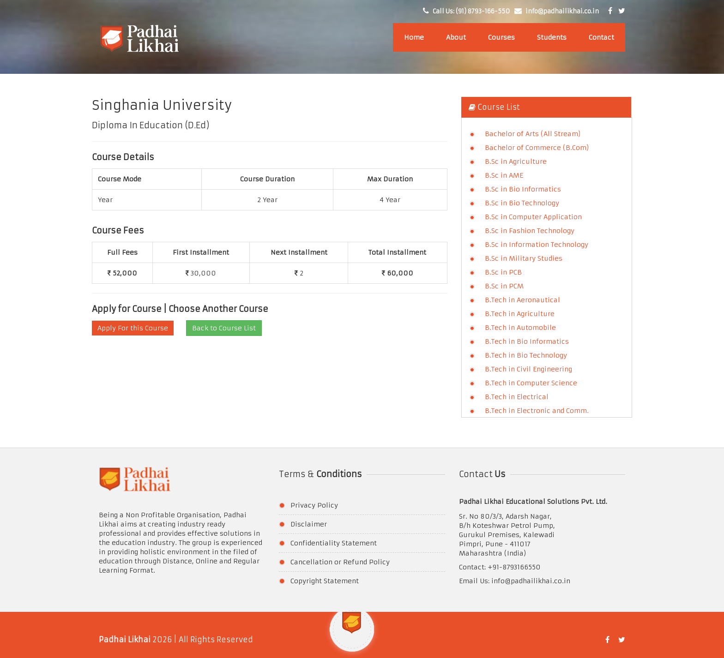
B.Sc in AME (504, 175)
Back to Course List (224, 328)
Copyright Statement (324, 581)
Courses (501, 37)
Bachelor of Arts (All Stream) (533, 134)
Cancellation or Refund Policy (340, 562)
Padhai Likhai (125, 639)
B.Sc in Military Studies (523, 258)
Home (414, 37)
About (456, 37)
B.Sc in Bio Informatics (523, 189)
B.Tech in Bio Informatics (527, 341)
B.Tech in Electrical (517, 397)
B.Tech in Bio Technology (526, 355)
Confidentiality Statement (333, 543)
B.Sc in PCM (504, 286)
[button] (352, 634)
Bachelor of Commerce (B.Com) (537, 148)
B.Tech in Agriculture (520, 314)
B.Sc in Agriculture (516, 161)
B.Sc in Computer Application (533, 217)
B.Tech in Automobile (520, 327)
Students (552, 37)
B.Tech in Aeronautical (522, 300)
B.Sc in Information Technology (536, 244)
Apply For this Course (132, 328)
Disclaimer (308, 524)
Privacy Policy (314, 505)
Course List (494, 107)
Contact (601, 37)
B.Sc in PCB (503, 272)
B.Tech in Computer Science (531, 383)
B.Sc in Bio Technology (522, 203)
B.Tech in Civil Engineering (528, 369)
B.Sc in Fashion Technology (529, 231)
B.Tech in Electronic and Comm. (537, 411)
